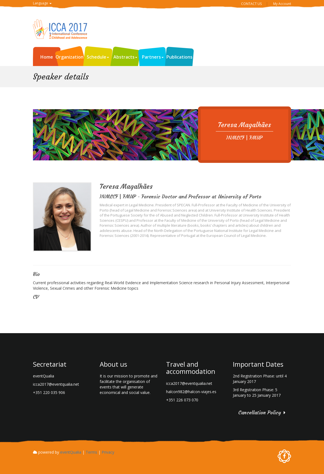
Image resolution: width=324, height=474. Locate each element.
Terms (91, 452)
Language (42, 3)
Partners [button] (153, 57)
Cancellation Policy (259, 412)
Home (46, 57)
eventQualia (70, 452)
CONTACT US (251, 3)
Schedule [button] (98, 57)
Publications (179, 57)
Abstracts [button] (125, 57)
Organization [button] (70, 57)
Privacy (108, 452)
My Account (282, 3)
